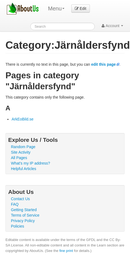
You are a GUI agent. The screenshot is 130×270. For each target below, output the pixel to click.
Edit (80, 8)
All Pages (19, 158)
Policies (17, 226)
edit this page (103, 64)
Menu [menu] (56, 8)
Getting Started (24, 210)
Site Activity (21, 152)
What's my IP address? (30, 163)
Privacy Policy (23, 221)
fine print (66, 251)
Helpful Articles (23, 168)
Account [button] (112, 26)
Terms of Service (25, 215)
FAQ (15, 204)
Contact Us (20, 199)
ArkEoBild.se (22, 119)
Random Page (23, 147)
